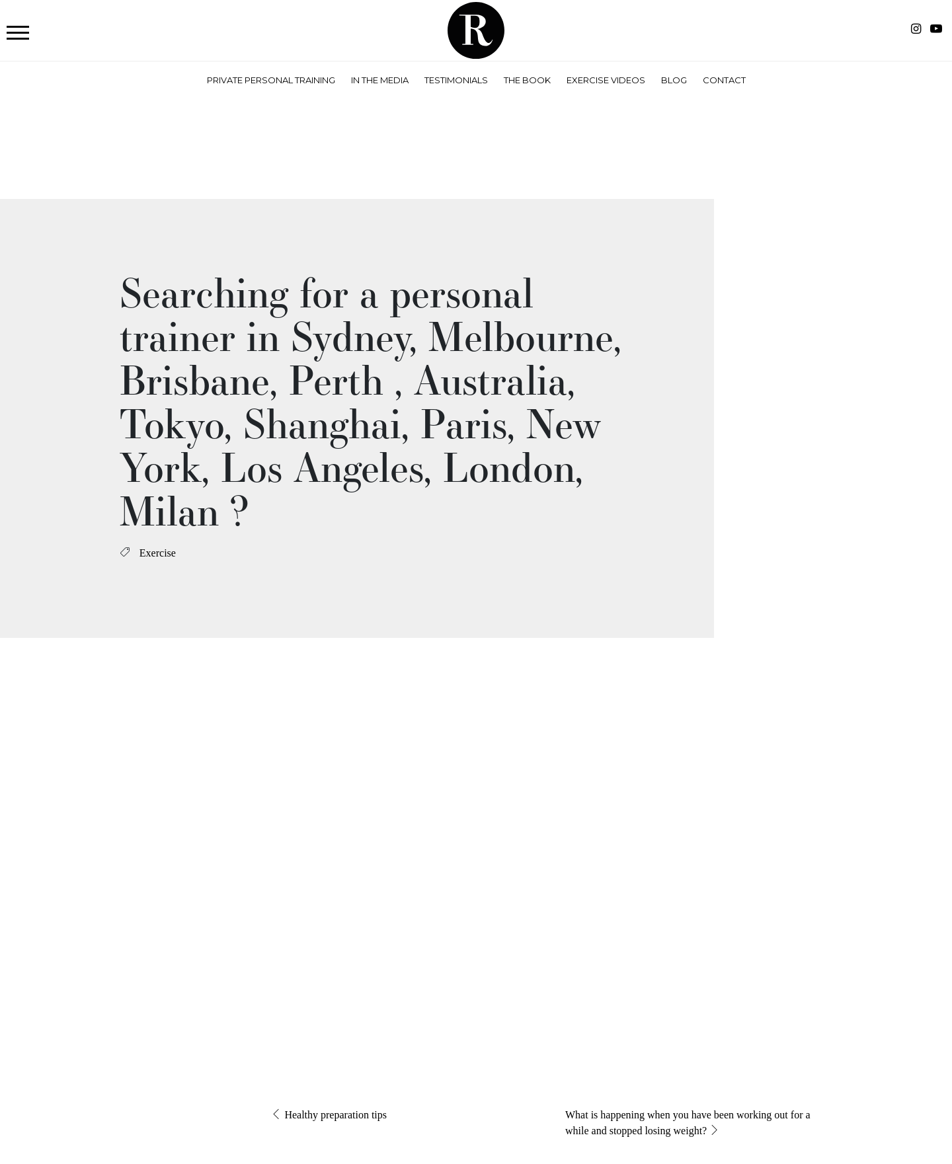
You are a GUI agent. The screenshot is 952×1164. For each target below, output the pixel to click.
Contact (724, 80)
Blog (674, 80)
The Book (527, 80)
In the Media (380, 80)
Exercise (157, 553)
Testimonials (456, 80)
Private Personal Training (271, 80)
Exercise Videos (606, 80)
